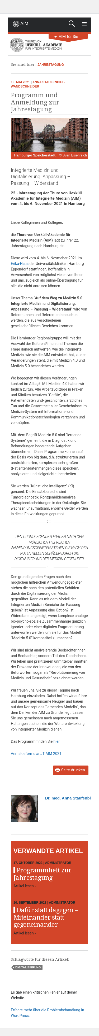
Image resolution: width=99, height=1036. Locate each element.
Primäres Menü (84, 24)
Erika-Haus (20, 263)
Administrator (58, 863)
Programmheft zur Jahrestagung (42, 874)
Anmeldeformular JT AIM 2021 (36, 753)
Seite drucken (73, 770)
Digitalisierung (28, 967)
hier (56, 741)
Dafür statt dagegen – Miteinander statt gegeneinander (45, 917)
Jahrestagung (50, 65)
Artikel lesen (24, 886)
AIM (24, 23)
